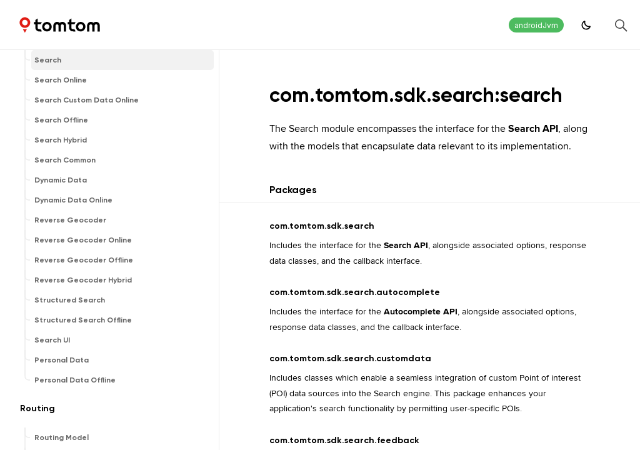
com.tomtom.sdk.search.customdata (350, 358)
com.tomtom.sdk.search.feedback (344, 440)
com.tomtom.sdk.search (321, 226)
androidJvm (536, 25)
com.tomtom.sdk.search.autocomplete (354, 292)
